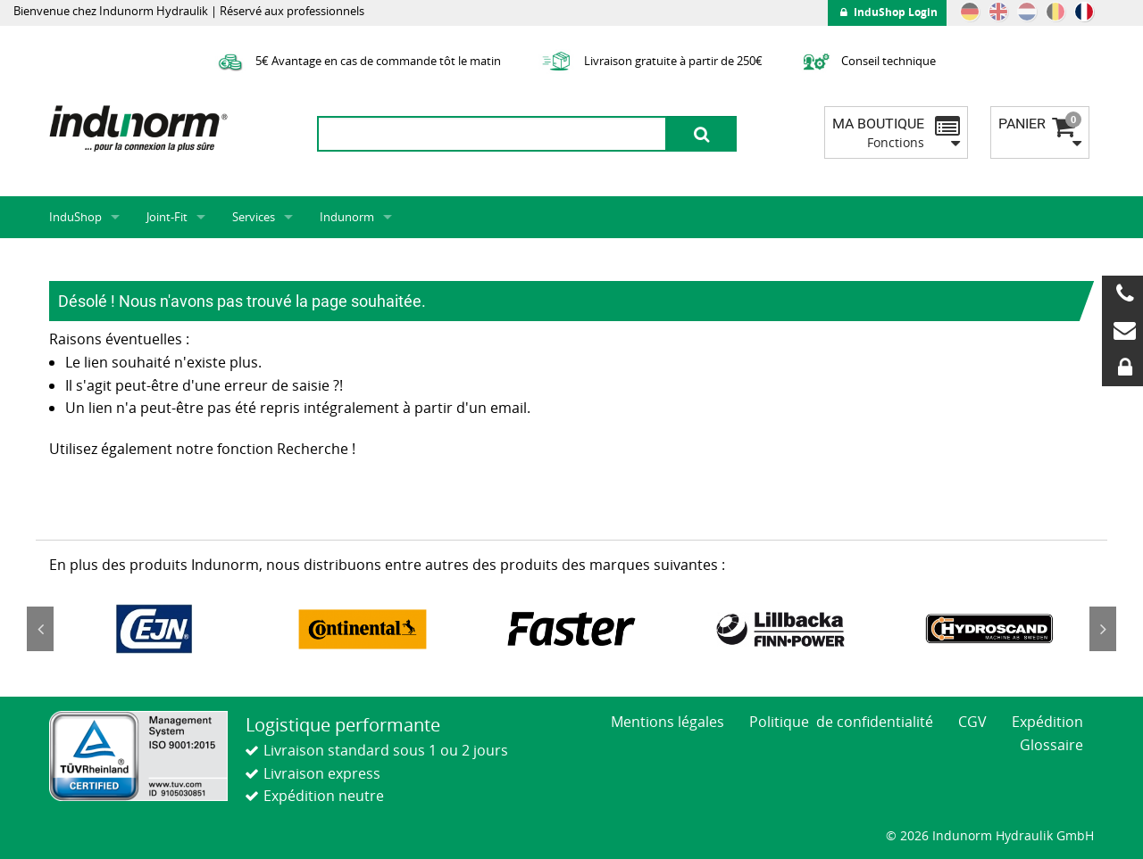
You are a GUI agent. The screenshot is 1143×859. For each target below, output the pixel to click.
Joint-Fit (167, 217)
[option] (153, 629)
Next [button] (1102, 629)
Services (253, 217)
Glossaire (1051, 745)
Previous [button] (40, 629)
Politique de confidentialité (841, 721)
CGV (972, 721)
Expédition (1047, 721)
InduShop (75, 217)
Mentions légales (667, 721)
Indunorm (347, 217)
